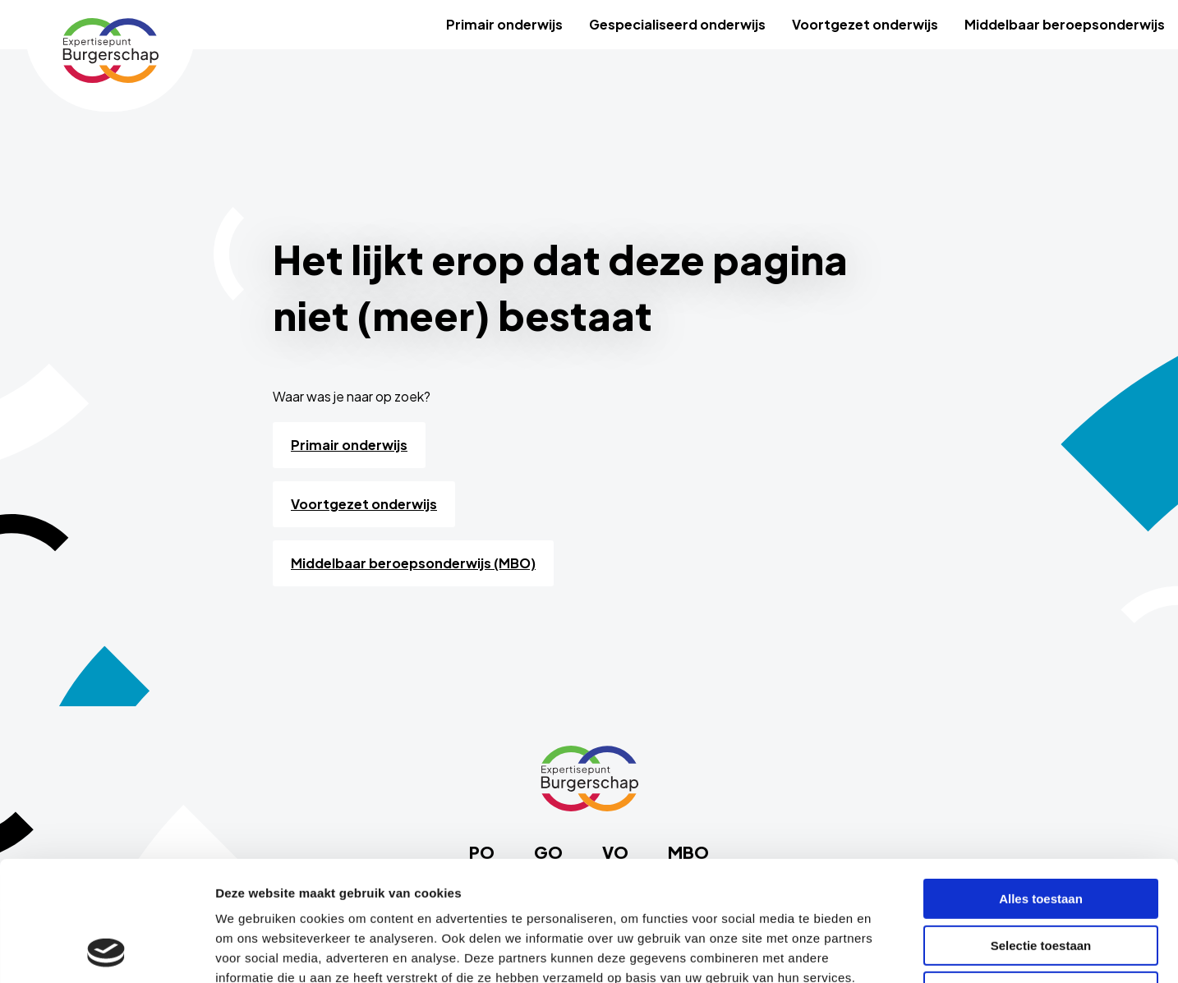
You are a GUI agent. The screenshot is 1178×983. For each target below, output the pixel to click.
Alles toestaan (1041, 786)
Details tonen (888, 951)
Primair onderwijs (504, 24)
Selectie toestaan (1041, 833)
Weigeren (1040, 879)
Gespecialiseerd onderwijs (677, 24)
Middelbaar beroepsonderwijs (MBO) (413, 563)
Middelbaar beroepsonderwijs (1064, 24)
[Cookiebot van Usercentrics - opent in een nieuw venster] (106, 951)
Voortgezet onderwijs (865, 24)
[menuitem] (504, 24)
